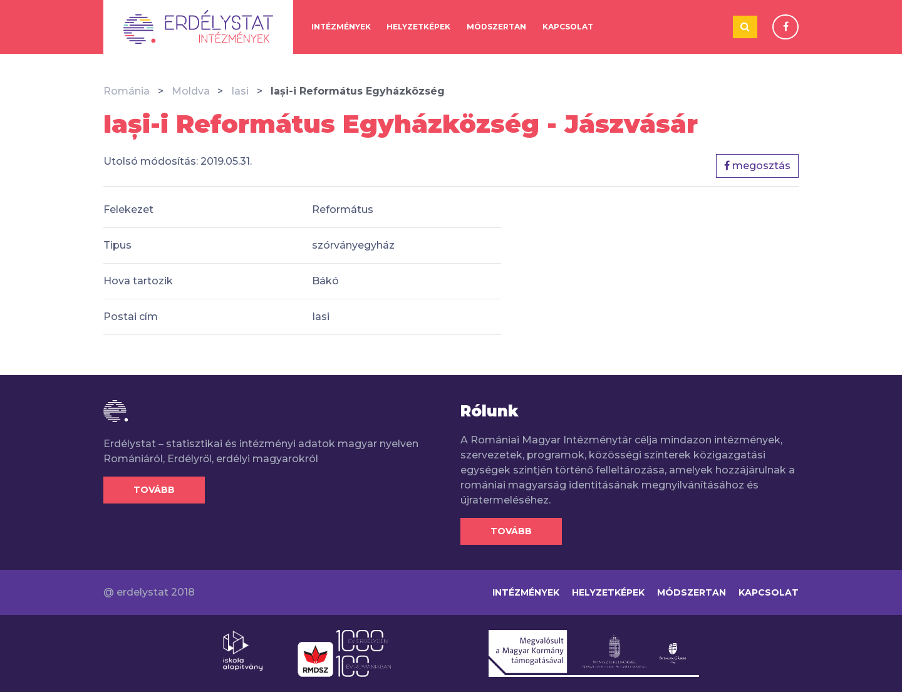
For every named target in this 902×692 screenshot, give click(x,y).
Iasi (240, 91)
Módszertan (496, 26)
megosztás (757, 166)
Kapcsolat (567, 26)
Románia (126, 91)
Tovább (154, 489)
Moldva (191, 91)
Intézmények (341, 26)
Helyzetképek (418, 26)
